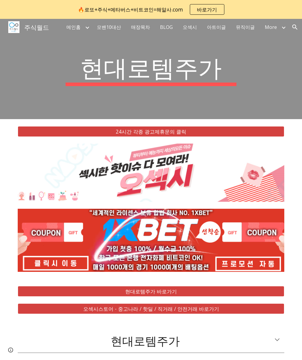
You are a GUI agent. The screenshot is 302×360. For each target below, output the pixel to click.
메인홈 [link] (73, 27)
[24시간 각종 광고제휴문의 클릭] (151, 131)
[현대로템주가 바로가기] (151, 291)
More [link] (271, 27)
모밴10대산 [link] (109, 27)
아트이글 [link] (216, 27)
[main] (151, 69)
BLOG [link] (166, 27)
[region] (151, 9)
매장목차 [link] (140, 27)
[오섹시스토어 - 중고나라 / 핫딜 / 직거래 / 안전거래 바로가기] (151, 308)
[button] (295, 27)
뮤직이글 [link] (245, 27)
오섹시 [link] (190, 27)
